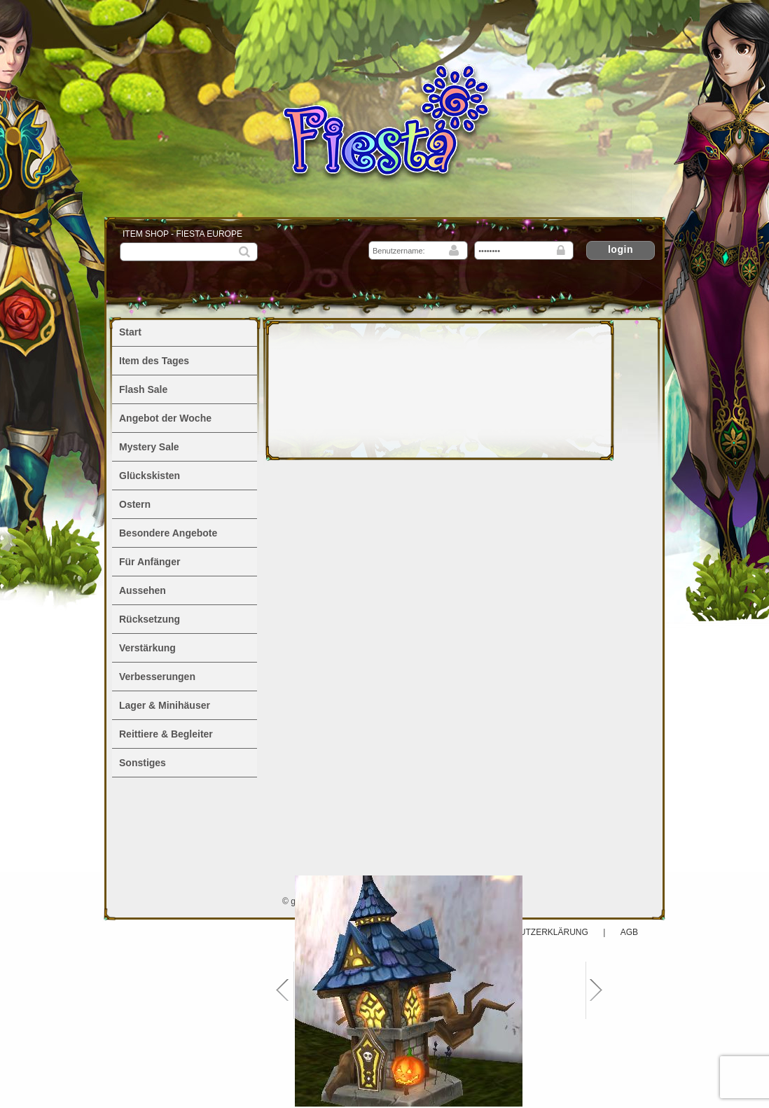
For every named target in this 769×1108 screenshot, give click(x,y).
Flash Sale (143, 389)
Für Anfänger (149, 561)
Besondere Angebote (168, 533)
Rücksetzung (149, 619)
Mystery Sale (149, 446)
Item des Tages (154, 360)
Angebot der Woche (165, 418)
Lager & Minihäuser (164, 705)
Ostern (135, 504)
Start (130, 332)
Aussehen (142, 590)
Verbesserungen (157, 676)
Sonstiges (142, 762)
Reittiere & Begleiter (166, 734)
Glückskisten (149, 475)
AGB (629, 932)
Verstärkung (147, 647)
